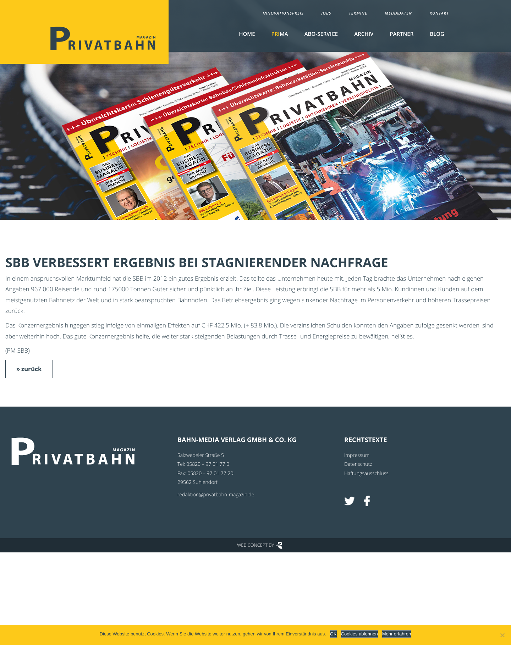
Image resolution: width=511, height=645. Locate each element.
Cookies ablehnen (359, 633)
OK (333, 633)
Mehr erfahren (396, 633)
